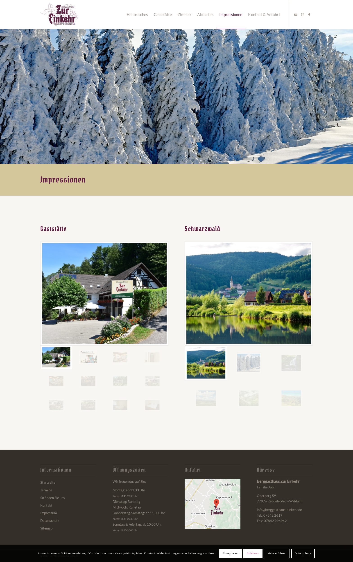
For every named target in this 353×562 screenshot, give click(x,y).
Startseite (47, 482)
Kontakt (46, 505)
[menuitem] (137, 14)
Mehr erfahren (277, 553)
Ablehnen (253, 553)
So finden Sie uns (52, 498)
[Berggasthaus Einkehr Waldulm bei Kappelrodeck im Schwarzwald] (59, 14)
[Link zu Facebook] (309, 14)
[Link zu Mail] (295, 14)
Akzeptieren (230, 553)
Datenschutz (49, 520)
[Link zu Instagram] (302, 14)
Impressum (48, 513)
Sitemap (46, 528)
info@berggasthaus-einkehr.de (279, 510)
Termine (46, 490)
